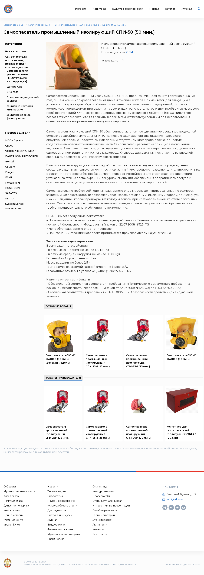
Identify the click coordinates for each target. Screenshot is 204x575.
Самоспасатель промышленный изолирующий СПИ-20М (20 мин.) (138, 432)
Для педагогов (56, 510)
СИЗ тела (12, 92)
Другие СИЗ (14, 86)
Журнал (187, 8)
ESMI (8, 177)
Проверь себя (101, 496)
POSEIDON (12, 188)
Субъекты (10, 486)
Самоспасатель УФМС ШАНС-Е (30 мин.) (181, 357)
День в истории (13, 515)
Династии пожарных (16, 505)
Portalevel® (12, 182)
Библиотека (55, 496)
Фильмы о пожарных (60, 529)
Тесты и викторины (105, 515)
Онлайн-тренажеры (105, 510)
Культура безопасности (127, 8)
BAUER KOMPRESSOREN (21, 156)
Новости (52, 486)
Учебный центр (13, 519)
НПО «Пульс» (14, 140)
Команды (98, 529)
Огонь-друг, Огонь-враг (107, 500)
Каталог (170, 8)
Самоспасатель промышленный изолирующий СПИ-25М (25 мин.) (98, 361)
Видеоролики (56, 524)
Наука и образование (61, 500)
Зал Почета (100, 534)
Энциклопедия (56, 491)
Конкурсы (99, 8)
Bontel (9, 161)
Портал (154, 8)
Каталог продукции (39, 24)
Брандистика (55, 538)
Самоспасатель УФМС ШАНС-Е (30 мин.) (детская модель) (60, 359)
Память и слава (13, 500)
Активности (100, 524)
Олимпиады (100, 486)
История (80, 8)
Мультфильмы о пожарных (63, 534)
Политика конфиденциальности (182, 564)
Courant (10, 166)
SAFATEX (11, 193)
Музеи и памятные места (19, 491)
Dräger (9, 172)
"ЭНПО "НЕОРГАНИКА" (20, 151)
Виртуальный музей (59, 515)
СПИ (129, 52)
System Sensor (14, 203)
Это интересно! (102, 519)
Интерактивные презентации (111, 505)
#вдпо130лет (12, 524)
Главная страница (13, 24)
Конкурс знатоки (103, 491)
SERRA (9, 198)
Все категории (15, 51)
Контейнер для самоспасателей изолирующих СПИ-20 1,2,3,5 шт (181, 432)
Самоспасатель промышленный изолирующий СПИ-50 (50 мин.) (90, 24)
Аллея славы (11, 496)
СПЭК (9, 145)
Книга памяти (12, 510)
